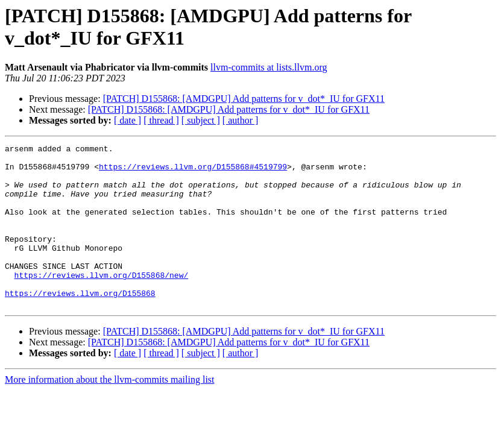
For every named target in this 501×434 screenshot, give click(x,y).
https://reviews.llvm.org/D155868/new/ (101, 302)
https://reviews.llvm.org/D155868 (80, 323)
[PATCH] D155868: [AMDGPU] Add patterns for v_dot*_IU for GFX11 (244, 98)
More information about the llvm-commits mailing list (110, 412)
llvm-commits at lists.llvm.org (268, 67)
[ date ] (127, 120)
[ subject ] (200, 120)
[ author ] (240, 120)
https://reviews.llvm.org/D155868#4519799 (193, 171)
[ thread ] (161, 120)
